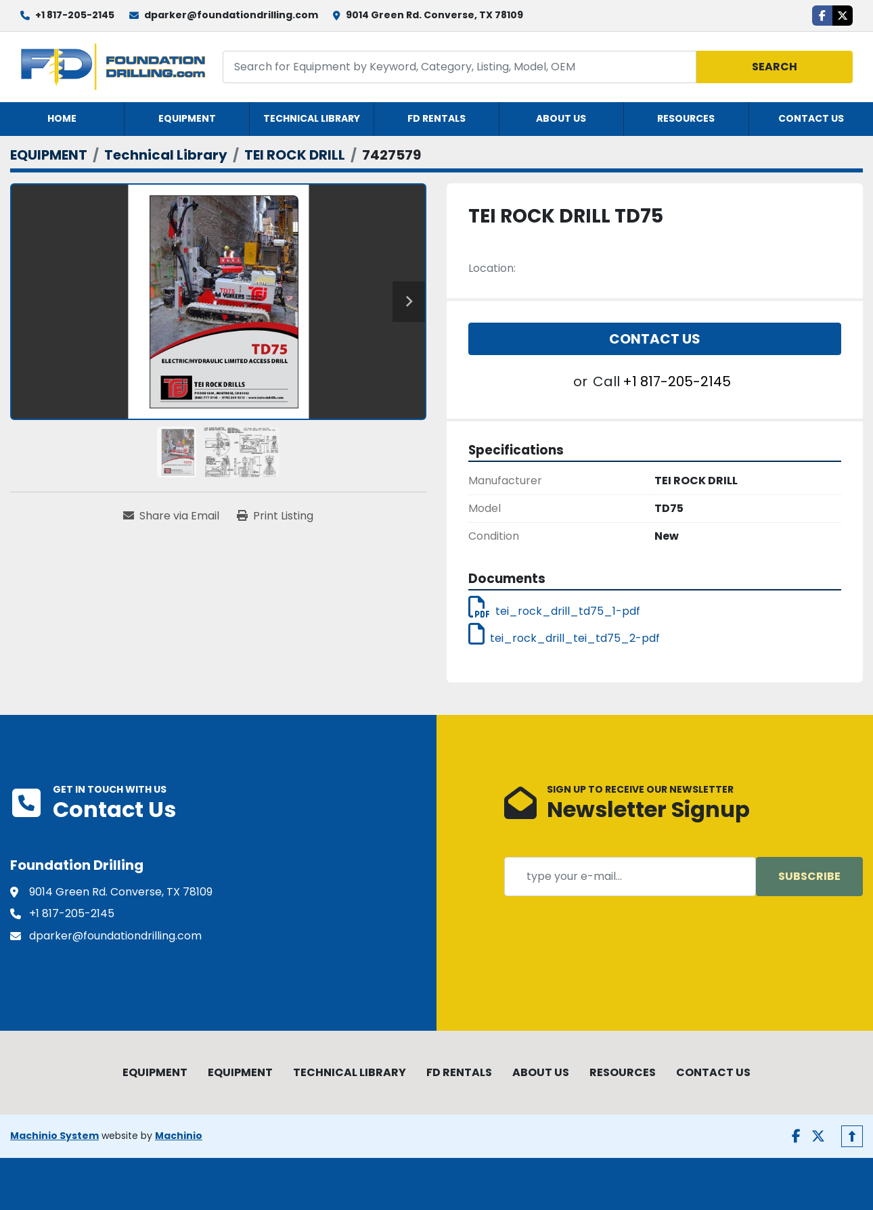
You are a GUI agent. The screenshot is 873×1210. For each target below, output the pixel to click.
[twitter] (842, 15)
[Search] (459, 67)
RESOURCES (686, 118)
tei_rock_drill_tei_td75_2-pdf (564, 638)
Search (774, 66)
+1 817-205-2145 (74, 15)
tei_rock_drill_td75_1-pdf (554, 611)
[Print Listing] (275, 516)
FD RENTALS (436, 118)
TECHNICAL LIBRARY (311, 118)
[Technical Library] (165, 154)
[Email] (630, 876)
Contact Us (654, 338)
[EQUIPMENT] (48, 154)
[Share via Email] (171, 516)
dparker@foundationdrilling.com (231, 15)
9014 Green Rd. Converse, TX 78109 (434, 15)
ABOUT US (561, 118)
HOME (61, 118)
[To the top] (852, 1136)
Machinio (178, 1135)
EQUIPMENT (187, 118)
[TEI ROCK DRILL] (294, 154)
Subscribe (809, 876)
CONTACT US (811, 118)
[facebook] (822, 15)
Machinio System (54, 1135)
